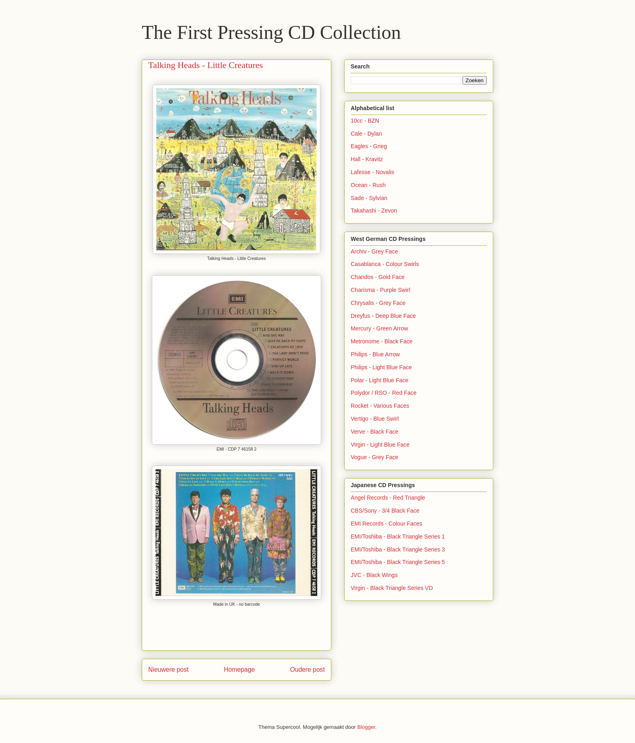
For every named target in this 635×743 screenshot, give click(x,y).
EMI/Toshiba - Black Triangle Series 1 (398, 536)
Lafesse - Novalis (372, 172)
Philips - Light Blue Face (381, 367)
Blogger (366, 727)
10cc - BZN (365, 120)
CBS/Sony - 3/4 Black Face (385, 510)
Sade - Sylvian (369, 198)
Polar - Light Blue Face (379, 380)
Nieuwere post (168, 669)
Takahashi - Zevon (374, 210)
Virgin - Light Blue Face (380, 444)
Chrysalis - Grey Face (378, 303)
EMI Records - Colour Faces (386, 523)
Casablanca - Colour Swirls (385, 264)
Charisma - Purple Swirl (380, 290)
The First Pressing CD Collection (271, 32)
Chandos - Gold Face (378, 277)
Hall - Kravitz (367, 159)
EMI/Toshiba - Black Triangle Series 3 (398, 549)
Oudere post (307, 669)
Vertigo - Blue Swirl (374, 418)
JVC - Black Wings (374, 575)
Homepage (239, 669)
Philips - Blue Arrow (375, 354)
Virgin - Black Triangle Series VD (392, 588)
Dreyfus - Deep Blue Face (383, 316)
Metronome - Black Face (382, 341)
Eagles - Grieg (369, 146)
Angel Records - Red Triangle (388, 497)
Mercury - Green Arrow (379, 328)
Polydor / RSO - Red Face (384, 393)
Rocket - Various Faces (380, 405)
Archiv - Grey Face (374, 251)
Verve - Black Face (374, 431)
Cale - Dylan (366, 133)
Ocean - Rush (368, 185)
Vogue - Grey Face (374, 457)
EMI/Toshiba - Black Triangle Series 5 (398, 562)
